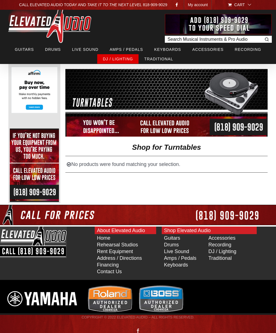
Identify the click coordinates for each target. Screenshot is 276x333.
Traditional (220, 258)
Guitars (172, 238)
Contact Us (109, 271)
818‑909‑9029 (155, 5)
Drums (171, 245)
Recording (219, 245)
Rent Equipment (115, 251)
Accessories (221, 238)
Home (103, 238)
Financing (108, 265)
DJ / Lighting (222, 251)
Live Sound (176, 251)
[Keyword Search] (213, 39)
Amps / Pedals (180, 258)
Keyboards (176, 265)
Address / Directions (119, 258)
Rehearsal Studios (117, 245)
